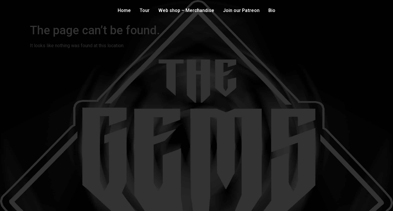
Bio (271, 10)
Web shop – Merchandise (186, 10)
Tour (145, 10)
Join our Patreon (241, 10)
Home (124, 10)
